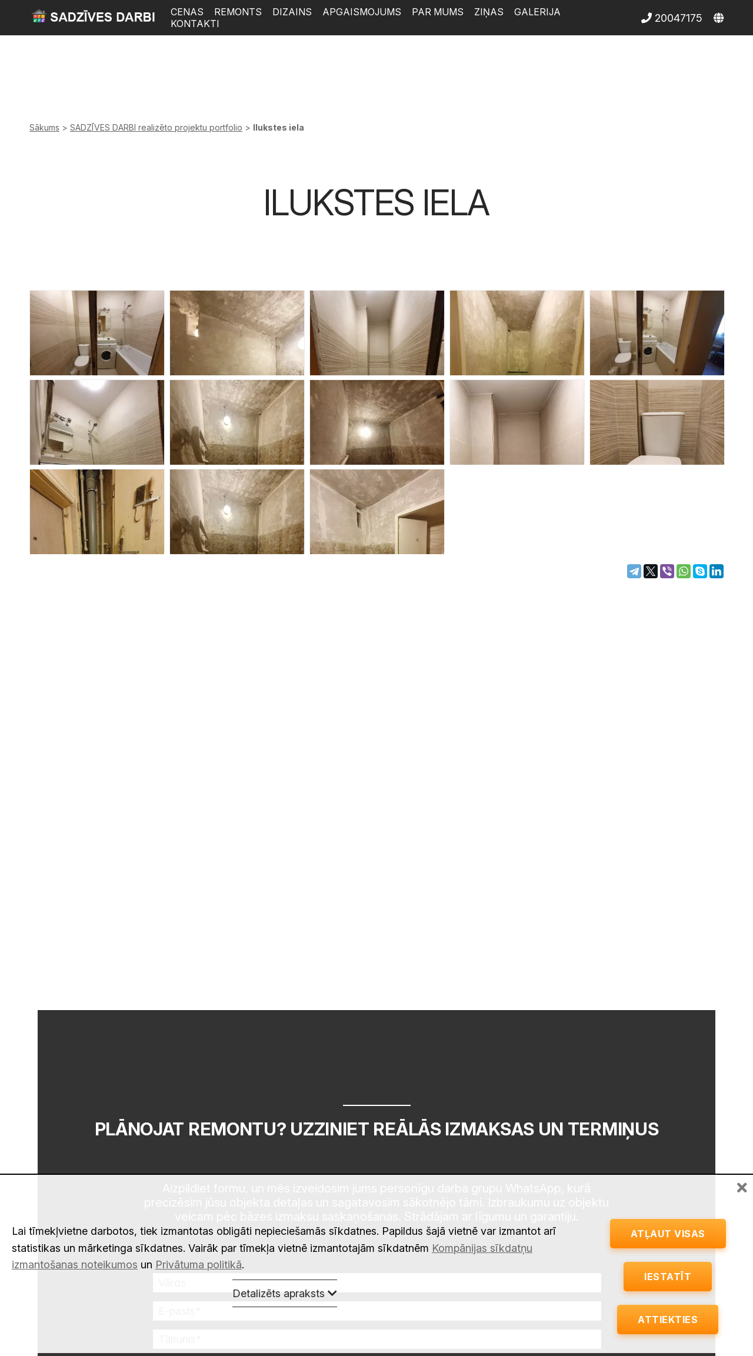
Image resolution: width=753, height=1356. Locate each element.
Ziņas (489, 12)
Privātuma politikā (198, 1253)
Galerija (537, 12)
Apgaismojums (361, 12)
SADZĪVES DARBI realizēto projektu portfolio (156, 127)
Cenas (187, 12)
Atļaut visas (668, 1224)
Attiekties (668, 1318)
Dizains (292, 12)
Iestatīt (667, 1271)
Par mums (438, 12)
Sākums (44, 127)
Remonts (238, 12)
